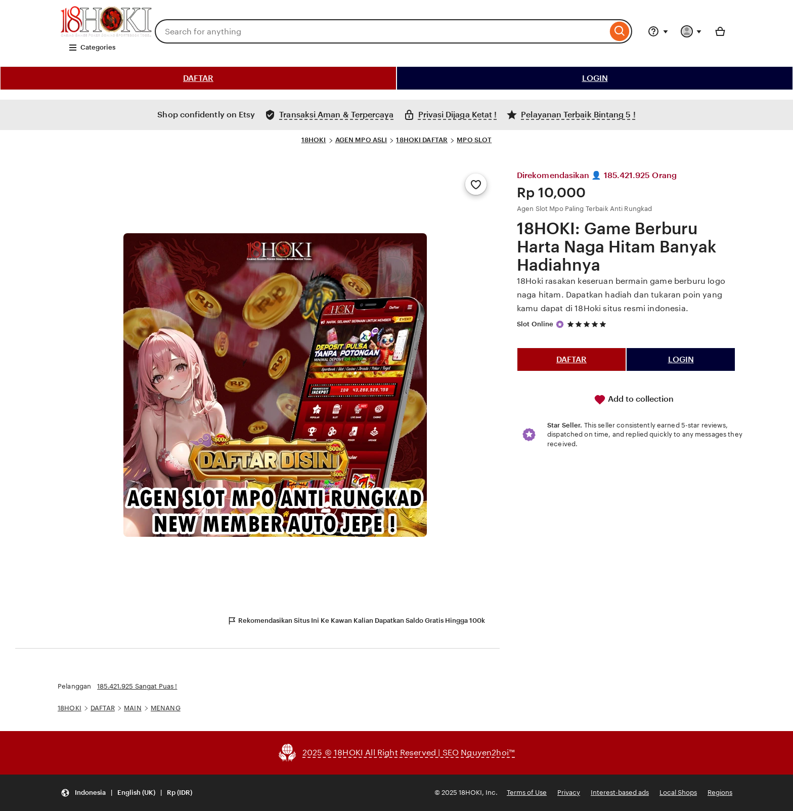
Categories (91, 47)
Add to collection (634, 400)
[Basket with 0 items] (720, 31)
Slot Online (535, 324)
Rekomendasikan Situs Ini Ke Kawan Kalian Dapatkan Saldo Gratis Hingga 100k (356, 620)
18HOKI (313, 140)
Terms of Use (527, 792)
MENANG (166, 708)
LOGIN (595, 78)
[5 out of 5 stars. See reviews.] (588, 324)
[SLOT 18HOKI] (106, 33)
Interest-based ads (620, 792)
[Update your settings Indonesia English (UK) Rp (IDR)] (126, 793)
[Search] (619, 31)
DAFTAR (198, 78)
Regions (720, 792)
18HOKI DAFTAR (422, 140)
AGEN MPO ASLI (361, 140)
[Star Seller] (559, 324)
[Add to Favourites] (476, 184)
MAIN (133, 708)
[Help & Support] (658, 31)
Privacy (568, 792)
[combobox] (381, 31)
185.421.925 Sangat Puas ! (137, 686)
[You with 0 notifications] (691, 31)
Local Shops (678, 792)
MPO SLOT (474, 140)
